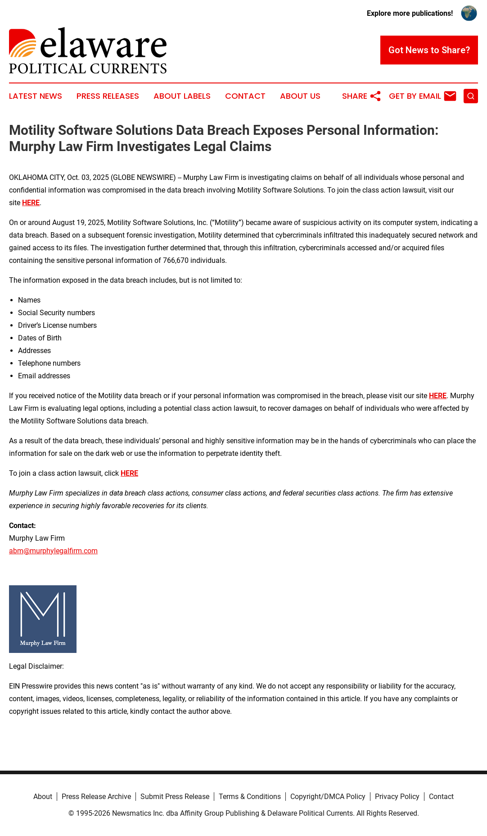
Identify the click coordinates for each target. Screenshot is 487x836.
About (42, 796)
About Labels (182, 96)
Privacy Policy (397, 796)
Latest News (35, 96)
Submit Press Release (174, 796)
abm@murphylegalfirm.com (53, 551)
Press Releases (108, 96)
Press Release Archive (96, 796)
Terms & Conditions (250, 796)
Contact (245, 96)
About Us (300, 96)
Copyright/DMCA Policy (327, 796)
